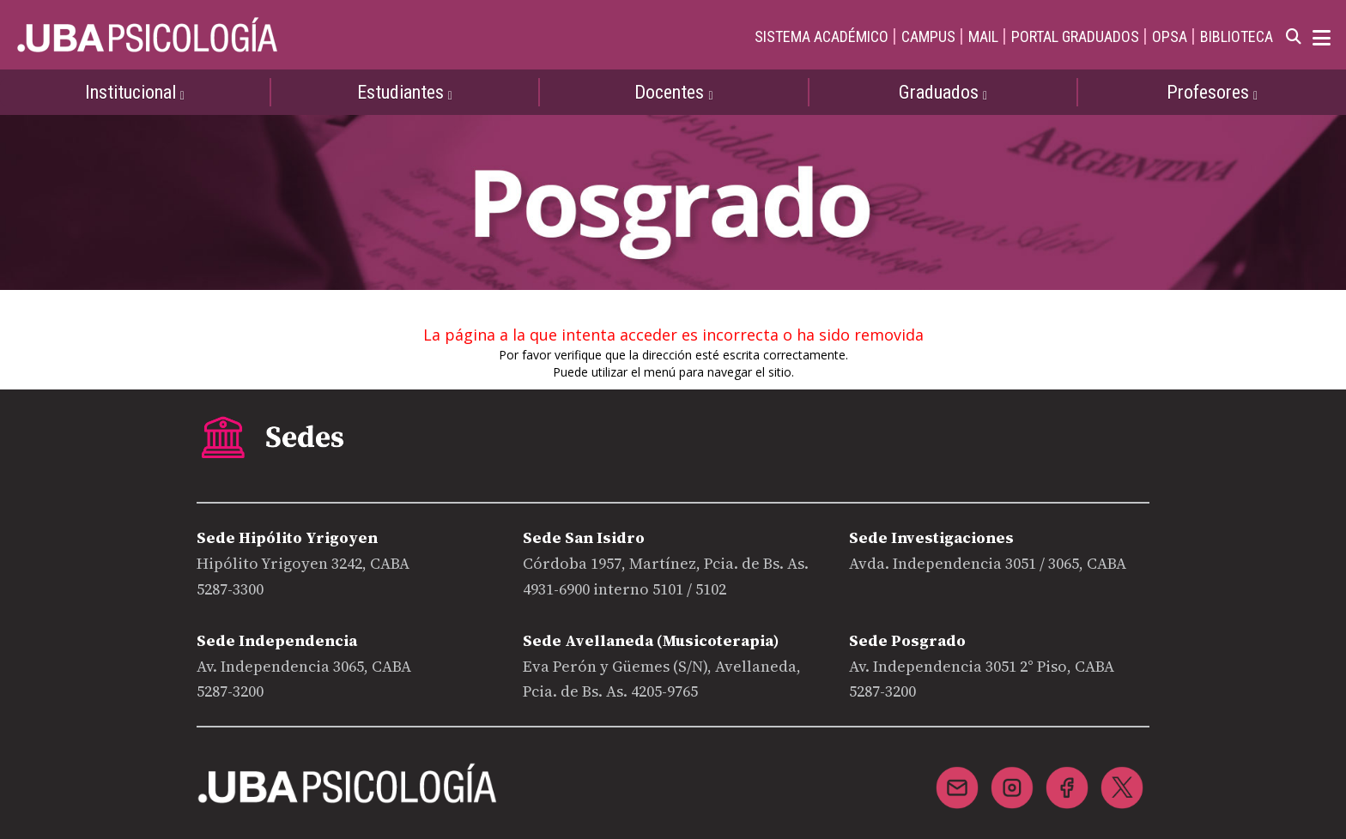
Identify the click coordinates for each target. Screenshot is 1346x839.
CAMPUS (928, 36)
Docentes (673, 92)
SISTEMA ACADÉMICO (821, 36)
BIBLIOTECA (1236, 36)
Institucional (135, 92)
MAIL (983, 36)
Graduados (943, 92)
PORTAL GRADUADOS (1075, 36)
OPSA (1169, 36)
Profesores (1212, 92)
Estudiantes (404, 92)
